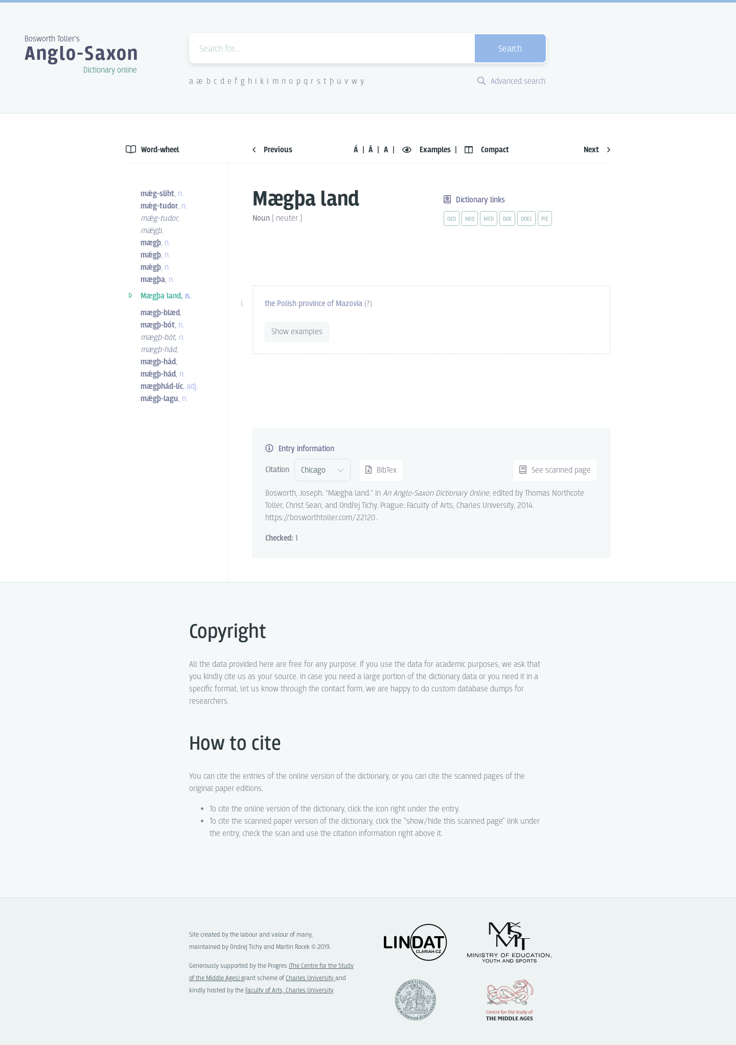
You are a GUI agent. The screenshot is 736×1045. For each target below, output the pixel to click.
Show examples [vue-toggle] (297, 332)
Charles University (310, 978)
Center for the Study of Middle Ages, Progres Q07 (509, 1000)
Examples (427, 150)
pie (544, 219)
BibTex (381, 470)
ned (469, 219)
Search (510, 49)
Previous (272, 150)
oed (451, 219)
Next (597, 150)
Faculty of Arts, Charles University (289, 990)
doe (507, 219)
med (489, 219)
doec (526, 219)
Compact (487, 150)
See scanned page (555, 470)
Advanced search (511, 81)
